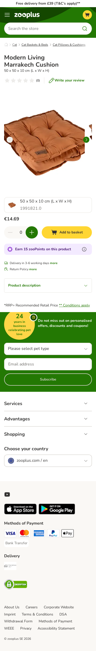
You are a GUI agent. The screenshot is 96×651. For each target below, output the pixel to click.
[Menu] (7, 15)
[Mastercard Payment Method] (24, 534)
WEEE (9, 628)
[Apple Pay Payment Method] (67, 534)
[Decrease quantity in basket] (10, 232)
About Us (11, 607)
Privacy (25, 628)
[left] (10, 140)
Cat (14, 45)
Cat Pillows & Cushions (69, 45)
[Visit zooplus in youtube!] (7, 494)
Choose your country (26, 449)
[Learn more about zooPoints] (84, 249)
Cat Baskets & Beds (35, 45)
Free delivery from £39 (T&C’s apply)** (48, 3)
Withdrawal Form (18, 621)
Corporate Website (59, 607)
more (54, 263)
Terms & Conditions (37, 614)
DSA (63, 614)
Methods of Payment (55, 621)
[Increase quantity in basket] (32, 232)
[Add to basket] (67, 232)
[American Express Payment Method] (39, 534)
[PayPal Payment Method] (53, 534)
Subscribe (48, 379)
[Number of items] (21, 232)
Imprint (10, 614)
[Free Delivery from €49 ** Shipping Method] (10, 567)
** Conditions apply (74, 305)
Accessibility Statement (56, 628)
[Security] (15, 585)
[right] (86, 140)
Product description (48, 285)
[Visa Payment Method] (10, 534)
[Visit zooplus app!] (20, 513)
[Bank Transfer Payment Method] (16, 543)
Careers (32, 607)
